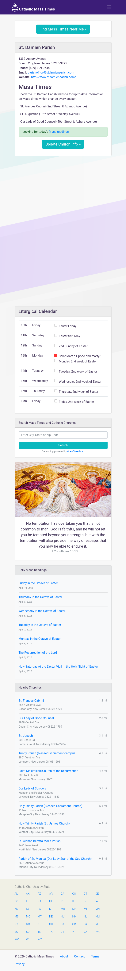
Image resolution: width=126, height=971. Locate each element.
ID (62, 901)
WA (97, 931)
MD (63, 909)
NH (74, 916)
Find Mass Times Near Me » (63, 29)
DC (16, 901)
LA (39, 909)
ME (51, 909)
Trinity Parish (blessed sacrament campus (47, 753)
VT (73, 931)
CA (62, 893)
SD (27, 931)
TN (39, 931)
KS (16, 909)
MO (28, 916)
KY (27, 909)
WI (27, 939)
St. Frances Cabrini (31, 700)
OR (74, 924)
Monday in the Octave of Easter (40, 639)
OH (51, 924)
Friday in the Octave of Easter (38, 583)
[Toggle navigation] (109, 7)
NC (28, 924)
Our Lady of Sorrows (32, 788)
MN (97, 909)
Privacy (20, 964)
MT (39, 916)
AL (16, 893)
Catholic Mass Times (33, 7)
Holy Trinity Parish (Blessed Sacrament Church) (50, 806)
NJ (85, 916)
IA (96, 901)
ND (39, 924)
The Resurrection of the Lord (38, 652)
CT (85, 893)
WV (16, 939)
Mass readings (59, 132)
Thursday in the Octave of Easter (40, 597)
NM (97, 916)
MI (85, 909)
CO (74, 893)
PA (85, 924)
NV (62, 916)
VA (85, 931)
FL (27, 901)
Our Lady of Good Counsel (36, 718)
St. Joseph (26, 735)
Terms (95, 956)
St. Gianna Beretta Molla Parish (40, 841)
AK (27, 893)
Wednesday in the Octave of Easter (42, 611)
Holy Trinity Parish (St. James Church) (44, 823)
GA (39, 901)
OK (62, 924)
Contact (79, 956)
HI (50, 901)
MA (74, 909)
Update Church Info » (63, 144)
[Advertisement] (63, 187)
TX (50, 931)
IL (73, 901)
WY (39, 939)
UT (62, 931)
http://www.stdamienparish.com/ (53, 77)
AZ (39, 893)
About (64, 956)
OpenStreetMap (75, 451)
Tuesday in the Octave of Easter (40, 625)
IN (85, 901)
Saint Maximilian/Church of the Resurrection (48, 771)
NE (51, 916)
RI (96, 924)
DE (97, 893)
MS (16, 916)
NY (16, 924)
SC (16, 931)
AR (51, 893)
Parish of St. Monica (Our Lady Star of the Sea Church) (55, 859)
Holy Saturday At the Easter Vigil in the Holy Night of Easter (58, 666)
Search (63, 445)
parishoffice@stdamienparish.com (51, 72)
